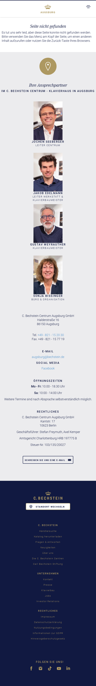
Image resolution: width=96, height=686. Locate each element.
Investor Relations (48, 601)
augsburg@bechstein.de (48, 357)
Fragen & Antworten (48, 542)
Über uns (48, 553)
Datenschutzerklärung (48, 622)
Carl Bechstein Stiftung (48, 564)
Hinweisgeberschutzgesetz (48, 638)
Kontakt (48, 579)
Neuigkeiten (48, 547)
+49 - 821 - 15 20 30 (51, 335)
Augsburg (47, 12)
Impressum (48, 616)
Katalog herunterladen (48, 536)
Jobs (48, 596)
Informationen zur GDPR (48, 633)
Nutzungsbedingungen (48, 627)
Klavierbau (48, 590)
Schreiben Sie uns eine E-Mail (48, 459)
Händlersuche (48, 531)
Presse (48, 585)
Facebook (48, 368)
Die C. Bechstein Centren (48, 558)
